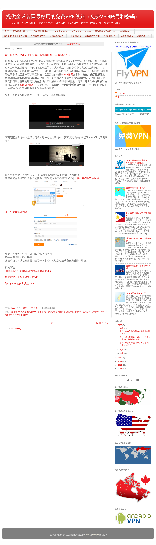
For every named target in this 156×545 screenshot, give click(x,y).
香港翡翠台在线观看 (64, 312)
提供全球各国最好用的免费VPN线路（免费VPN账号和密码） (73, 16)
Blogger (95, 535)
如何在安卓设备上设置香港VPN (22, 277)
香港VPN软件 (27, 84)
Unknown (121, 93)
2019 (120, 358)
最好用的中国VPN (21, 31)
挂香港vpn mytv (17, 312)
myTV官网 (67, 74)
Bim (87, 535)
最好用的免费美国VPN (105, 31)
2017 (120, 361)
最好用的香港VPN (42, 31)
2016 (120, 365)
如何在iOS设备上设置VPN (19, 283)
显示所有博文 (73, 44)
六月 (122, 353)
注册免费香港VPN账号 (17, 212)
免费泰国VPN (127, 36)
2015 (120, 369)
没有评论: (34, 308)
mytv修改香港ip (21, 315)
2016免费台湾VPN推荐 (136, 293)
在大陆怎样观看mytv (91, 312)
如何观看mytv (31, 312)
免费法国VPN (110, 36)
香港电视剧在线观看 (46, 312)
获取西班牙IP (143, 36)
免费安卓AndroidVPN (81, 31)
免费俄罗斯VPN (38, 36)
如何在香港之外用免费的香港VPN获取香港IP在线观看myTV (37, 54)
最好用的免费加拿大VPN (15, 36)
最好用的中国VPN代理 (135, 188)
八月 (122, 328)
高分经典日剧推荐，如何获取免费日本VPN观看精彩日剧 (135, 338)
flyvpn (120, 97)
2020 (120, 325)
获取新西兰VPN (92, 36)
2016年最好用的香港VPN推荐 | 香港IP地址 (28, 271)
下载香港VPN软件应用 (86, 178)
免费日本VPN (126, 31)
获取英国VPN (75, 36)
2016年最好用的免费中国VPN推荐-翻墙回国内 (137, 161)
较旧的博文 (102, 322)
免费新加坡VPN (57, 36)
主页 (7, 31)
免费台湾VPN (60, 31)
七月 (122, 350)
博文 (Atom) (16, 329)
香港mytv (78, 312)
